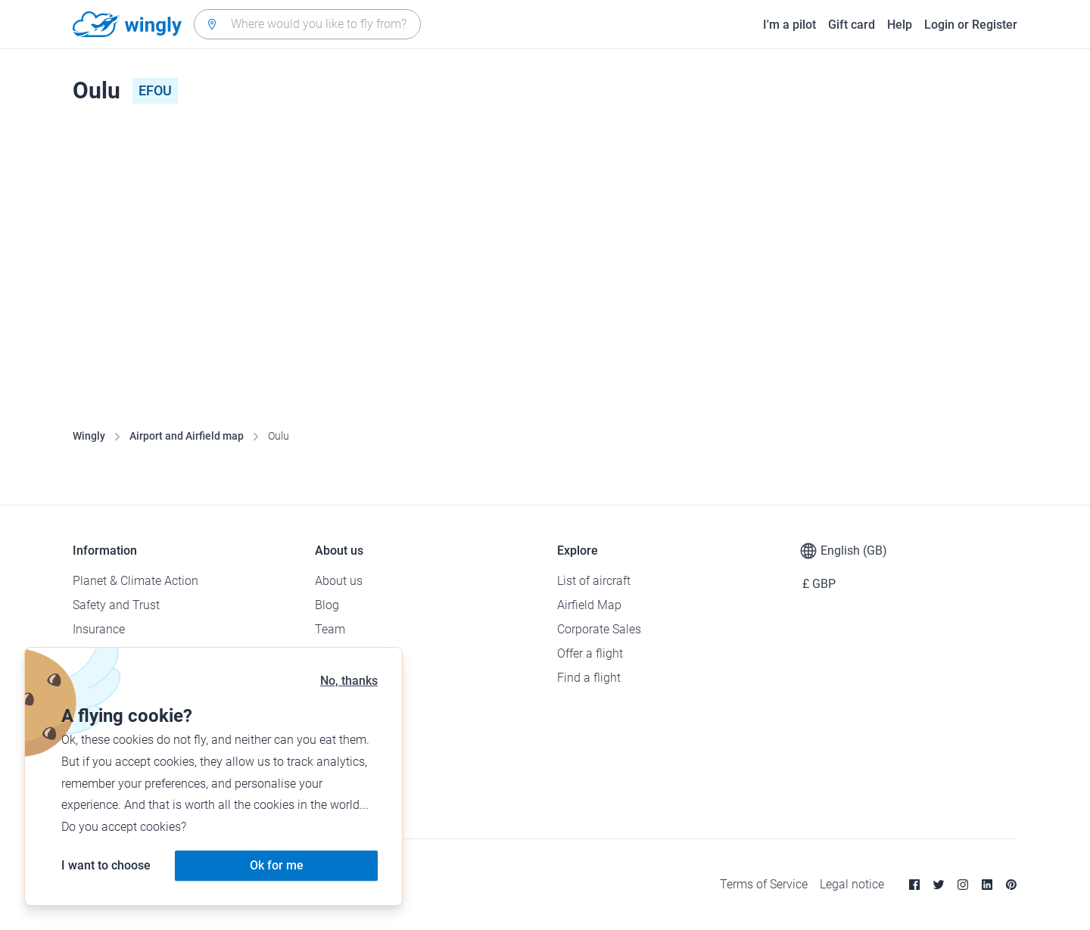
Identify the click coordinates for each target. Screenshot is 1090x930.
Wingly (89, 436)
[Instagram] (963, 885)
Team (330, 629)
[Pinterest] (1011, 885)
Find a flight (589, 677)
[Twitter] (939, 885)
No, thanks (349, 680)
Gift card (851, 24)
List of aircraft (594, 581)
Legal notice (852, 884)
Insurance (99, 629)
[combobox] (307, 24)
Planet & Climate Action (135, 581)
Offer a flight (590, 653)
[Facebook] (914, 885)
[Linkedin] (987, 885)
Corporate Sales (599, 629)
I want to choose (106, 865)
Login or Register (970, 24)
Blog (327, 605)
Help (899, 24)
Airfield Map (589, 605)
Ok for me (277, 865)
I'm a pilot (789, 24)
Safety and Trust (116, 605)
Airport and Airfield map (186, 436)
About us (339, 581)
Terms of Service (764, 884)
